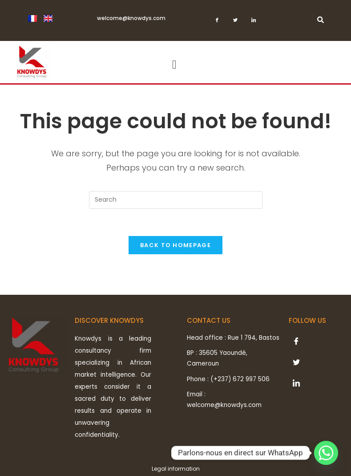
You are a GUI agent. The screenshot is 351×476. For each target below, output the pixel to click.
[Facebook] (217, 22)
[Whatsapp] (326, 453)
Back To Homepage (175, 245)
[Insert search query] (175, 200)
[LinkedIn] (254, 22)
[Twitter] (235, 22)
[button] (174, 64)
